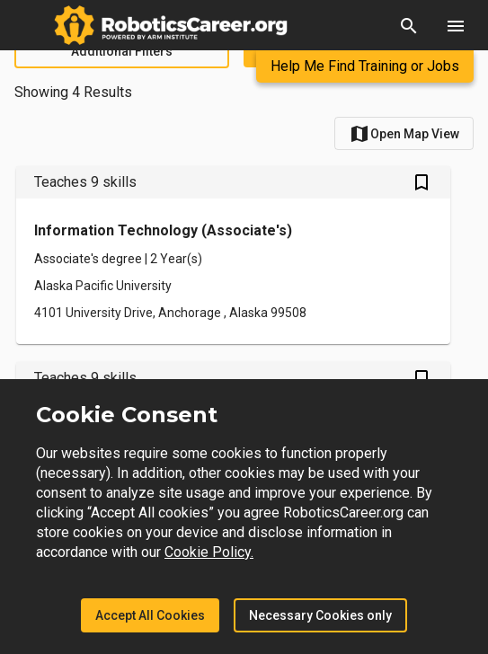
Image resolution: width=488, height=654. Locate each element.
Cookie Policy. (208, 552)
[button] (409, 25)
